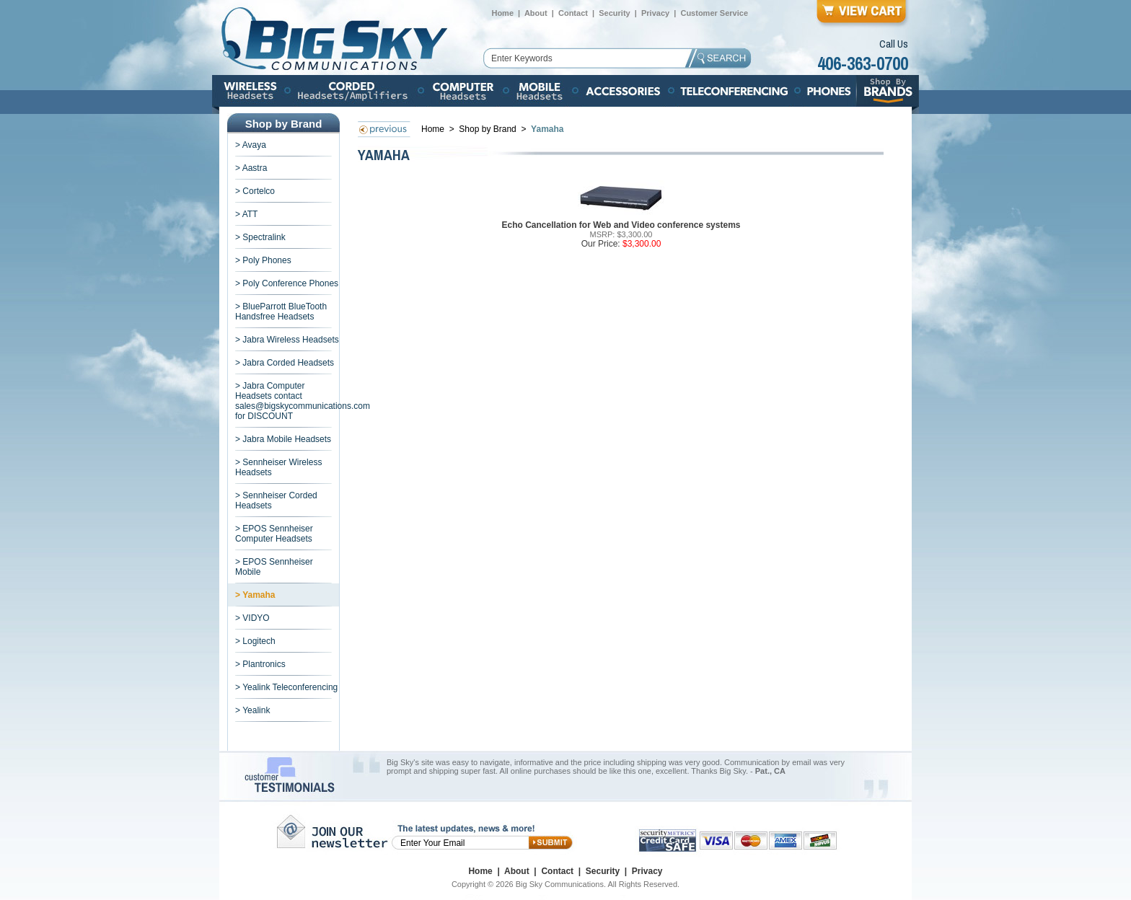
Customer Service (714, 13)
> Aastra (251, 168)
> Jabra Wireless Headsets (287, 340)
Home (502, 13)
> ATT (246, 214)
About (535, 13)
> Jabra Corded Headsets (284, 363)
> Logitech (255, 641)
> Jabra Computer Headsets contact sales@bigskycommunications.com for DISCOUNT (302, 401)
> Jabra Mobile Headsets (283, 439)
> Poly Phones (263, 260)
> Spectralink (260, 237)
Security (614, 13)
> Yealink (252, 710)
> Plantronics (260, 664)
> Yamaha (255, 595)
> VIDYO (252, 618)
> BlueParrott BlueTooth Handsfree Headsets (281, 311)
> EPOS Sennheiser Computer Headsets (274, 534)
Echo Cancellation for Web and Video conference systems (621, 225)
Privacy (655, 13)
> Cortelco (255, 191)
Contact (573, 13)
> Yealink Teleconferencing (286, 687)
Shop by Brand (489, 129)
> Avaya (250, 145)
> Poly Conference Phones (286, 283)
